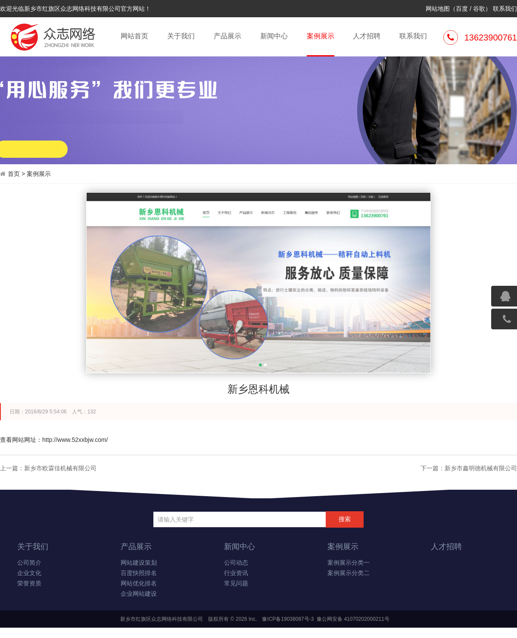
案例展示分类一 (348, 563)
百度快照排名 (139, 573)
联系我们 (505, 8)
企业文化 (29, 573)
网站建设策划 (139, 563)
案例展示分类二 (348, 573)
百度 (462, 8)
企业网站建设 (139, 594)
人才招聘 (366, 36)
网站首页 (134, 36)
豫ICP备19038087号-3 (288, 619)
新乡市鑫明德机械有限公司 (481, 468)
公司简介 (29, 563)
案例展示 (320, 43)
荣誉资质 (29, 583)
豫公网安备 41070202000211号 (352, 619)
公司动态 (236, 563)
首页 (14, 173)
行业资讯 (236, 573)
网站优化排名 (139, 583)
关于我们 (181, 36)
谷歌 (479, 8)
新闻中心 (274, 36)
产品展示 (227, 36)
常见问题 (236, 583)
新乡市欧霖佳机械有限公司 (60, 468)
